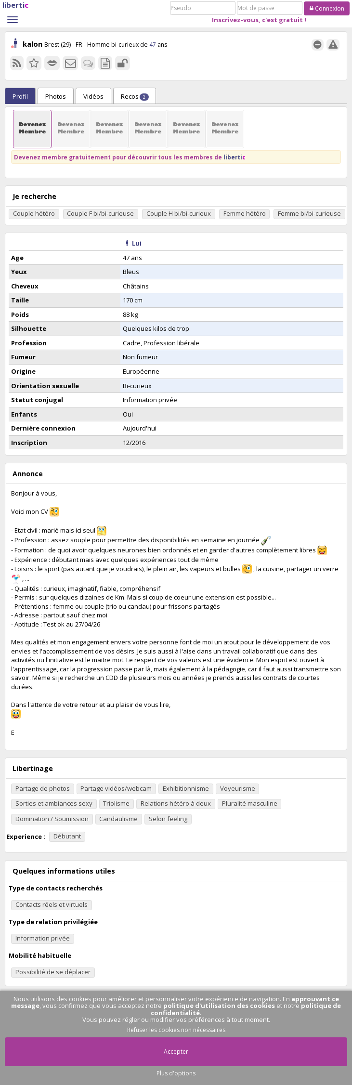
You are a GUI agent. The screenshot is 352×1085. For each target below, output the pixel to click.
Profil (20, 96)
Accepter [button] (176, 1051)
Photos (55, 96)
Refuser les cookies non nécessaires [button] (176, 1030)
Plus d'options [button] (176, 1073)
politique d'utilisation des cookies (219, 1005)
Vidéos (93, 96)
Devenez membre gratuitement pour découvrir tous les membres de (130, 157)
